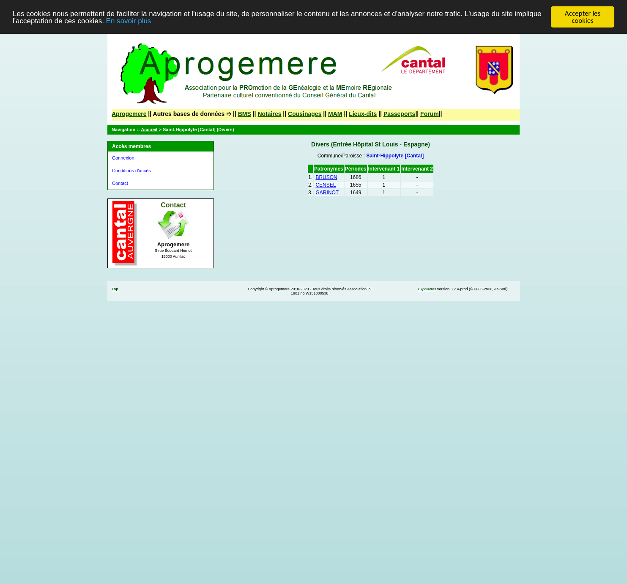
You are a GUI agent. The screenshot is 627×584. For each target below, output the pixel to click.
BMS (244, 113)
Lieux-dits (363, 113)
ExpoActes (427, 289)
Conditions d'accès (131, 170)
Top (115, 289)
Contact (120, 183)
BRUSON (326, 177)
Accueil (149, 129)
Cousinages (304, 113)
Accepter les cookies (582, 17)
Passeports (399, 113)
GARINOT (327, 193)
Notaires (269, 113)
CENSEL (325, 185)
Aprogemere (129, 113)
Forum (429, 113)
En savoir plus (128, 21)
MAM (335, 113)
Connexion (123, 157)
